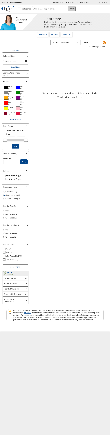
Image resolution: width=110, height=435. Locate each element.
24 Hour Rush (58, 2)
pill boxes (27, 312)
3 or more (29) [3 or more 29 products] (11, 218)
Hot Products (72, 2)
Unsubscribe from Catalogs (14, 374)
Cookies (6, 371)
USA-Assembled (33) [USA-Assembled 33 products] (14, 256)
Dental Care (66, 34)
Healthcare (42, 34)
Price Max (21, 130)
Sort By (55, 42)
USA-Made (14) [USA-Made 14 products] (12, 259)
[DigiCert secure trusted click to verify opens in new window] (69, 385)
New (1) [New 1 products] (9, 249)
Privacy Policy (8, 360)
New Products (86, 2)
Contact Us (7, 349)
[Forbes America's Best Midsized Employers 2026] (39, 391)
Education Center (37, 341)
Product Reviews (36, 360)
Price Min (11, 130)
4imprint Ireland (90, 353)
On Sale (97, 2)
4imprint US (88, 341)
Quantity (7, 158)
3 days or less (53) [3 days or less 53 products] (13, 199)
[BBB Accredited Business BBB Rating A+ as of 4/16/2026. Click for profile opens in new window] (71, 397)
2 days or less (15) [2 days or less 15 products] (13, 195)
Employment (8, 353)
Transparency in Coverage (41, 372)
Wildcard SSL (66, 392)
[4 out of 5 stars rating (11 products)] (15, 179)
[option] (9, 87)
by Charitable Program (66, 352)
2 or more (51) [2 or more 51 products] (11, 214)
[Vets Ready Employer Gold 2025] (23, 391)
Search (71, 9)
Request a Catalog (37, 364)
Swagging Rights (37, 368)
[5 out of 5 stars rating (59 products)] (15, 176)
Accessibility (7, 345)
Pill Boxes (54, 34)
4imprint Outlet (90, 359)
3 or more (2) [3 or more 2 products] (11, 237)
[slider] (5, 140)
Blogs (32, 349)
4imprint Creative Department (64, 342)
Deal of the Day (90, 363)
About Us (6, 341)
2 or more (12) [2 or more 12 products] (11, 233)
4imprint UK (88, 349)
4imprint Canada (90, 345)
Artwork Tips (62, 347)
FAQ (31, 353)
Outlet (105, 2)
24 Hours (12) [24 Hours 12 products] (11, 192)
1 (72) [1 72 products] (8, 230)
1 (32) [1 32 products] (8, 211)
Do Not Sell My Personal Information (12, 366)
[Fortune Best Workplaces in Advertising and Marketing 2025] (9, 391)
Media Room (35, 357)
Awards (33, 345)
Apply (15, 146)
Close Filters (15, 50)
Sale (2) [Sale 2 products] (9, 252)
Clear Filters (15, 67)
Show (85, 42)
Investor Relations (10, 357)
